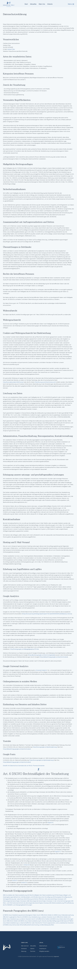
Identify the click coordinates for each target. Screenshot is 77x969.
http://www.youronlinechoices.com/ (45, 382)
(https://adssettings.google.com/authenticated (53, 657)
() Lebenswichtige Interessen (54, 899)
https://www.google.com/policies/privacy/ (45, 747)
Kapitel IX (50, 822)
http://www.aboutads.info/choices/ (13, 382)
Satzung (23, 951)
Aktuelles (33, 4)
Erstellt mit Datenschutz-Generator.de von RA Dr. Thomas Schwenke (23, 765)
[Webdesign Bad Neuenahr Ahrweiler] (61, 947)
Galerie (32, 948)
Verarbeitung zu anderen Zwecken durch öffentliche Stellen (45, 917)
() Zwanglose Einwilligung (60, 897)
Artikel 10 (24, 882)
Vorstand (24, 948)
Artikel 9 (14, 880)
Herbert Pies (11, 49)
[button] (71, 4)
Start (26, 4)
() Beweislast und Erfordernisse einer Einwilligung (36, 897)
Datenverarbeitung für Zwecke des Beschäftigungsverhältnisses (42, 921)
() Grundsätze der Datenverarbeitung (15, 895)
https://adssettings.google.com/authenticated (17, 749)
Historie (49, 4)
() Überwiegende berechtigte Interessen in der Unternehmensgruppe (49, 901)
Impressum (42, 948)
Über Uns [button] (42, 4)
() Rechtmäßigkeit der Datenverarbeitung (40, 895)
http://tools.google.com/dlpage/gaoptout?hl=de (24, 649)
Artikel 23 (26, 865)
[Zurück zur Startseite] (8, 4)
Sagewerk (56, 956)
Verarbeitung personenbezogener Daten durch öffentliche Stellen (27, 915)
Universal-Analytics (41, 670)
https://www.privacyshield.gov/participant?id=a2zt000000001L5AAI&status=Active (47, 614)
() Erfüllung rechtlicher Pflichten (34, 899)
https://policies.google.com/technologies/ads (41, 655)
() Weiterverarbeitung (56, 903)
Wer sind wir (25, 946)
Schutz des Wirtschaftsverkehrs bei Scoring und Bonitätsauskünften (28, 925)
